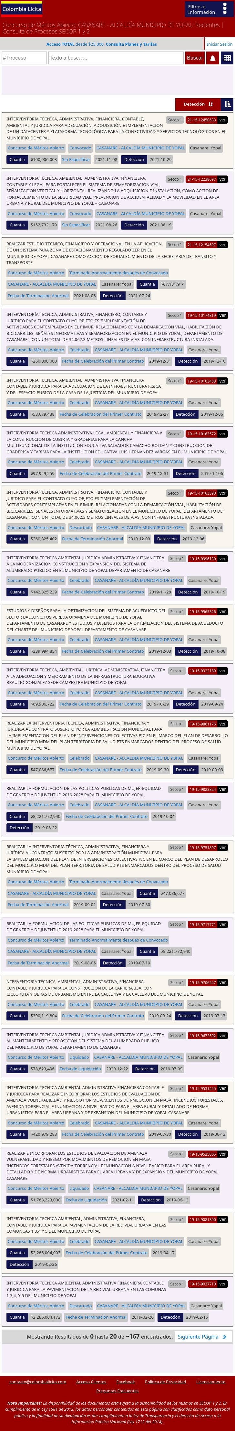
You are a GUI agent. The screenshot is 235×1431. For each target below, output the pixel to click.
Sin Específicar (76, 159)
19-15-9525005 (203, 1154)
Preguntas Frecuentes (118, 1391)
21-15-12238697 (202, 179)
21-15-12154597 (202, 244)
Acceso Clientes (92, 1382)
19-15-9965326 (203, 611)
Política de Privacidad (165, 1382)
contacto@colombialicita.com (37, 1382)
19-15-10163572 (202, 433)
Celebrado (79, 350)
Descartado (80, 527)
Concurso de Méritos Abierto (36, 148)
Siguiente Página (203, 1337)
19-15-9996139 (203, 558)
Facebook (126, 1382)
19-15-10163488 (202, 381)
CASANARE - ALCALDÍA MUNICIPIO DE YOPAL (141, 148)
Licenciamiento (211, 1382)
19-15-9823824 (203, 789)
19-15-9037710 (203, 1283)
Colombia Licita (22, 9)
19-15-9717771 (203, 924)
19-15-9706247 (203, 982)
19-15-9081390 (203, 1219)
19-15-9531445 (203, 1088)
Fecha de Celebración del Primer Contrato (103, 361)
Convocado (80, 148)
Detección (194, 104)
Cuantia (17, 159)
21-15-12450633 (202, 119)
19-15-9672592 (203, 1035)
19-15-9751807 (203, 847)
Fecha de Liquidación (80, 1069)
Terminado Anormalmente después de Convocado (118, 273)
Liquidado (79, 1057)
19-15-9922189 (203, 670)
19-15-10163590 (202, 493)
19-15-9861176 (203, 723)
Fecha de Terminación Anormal (38, 296)
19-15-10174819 (202, 315)
